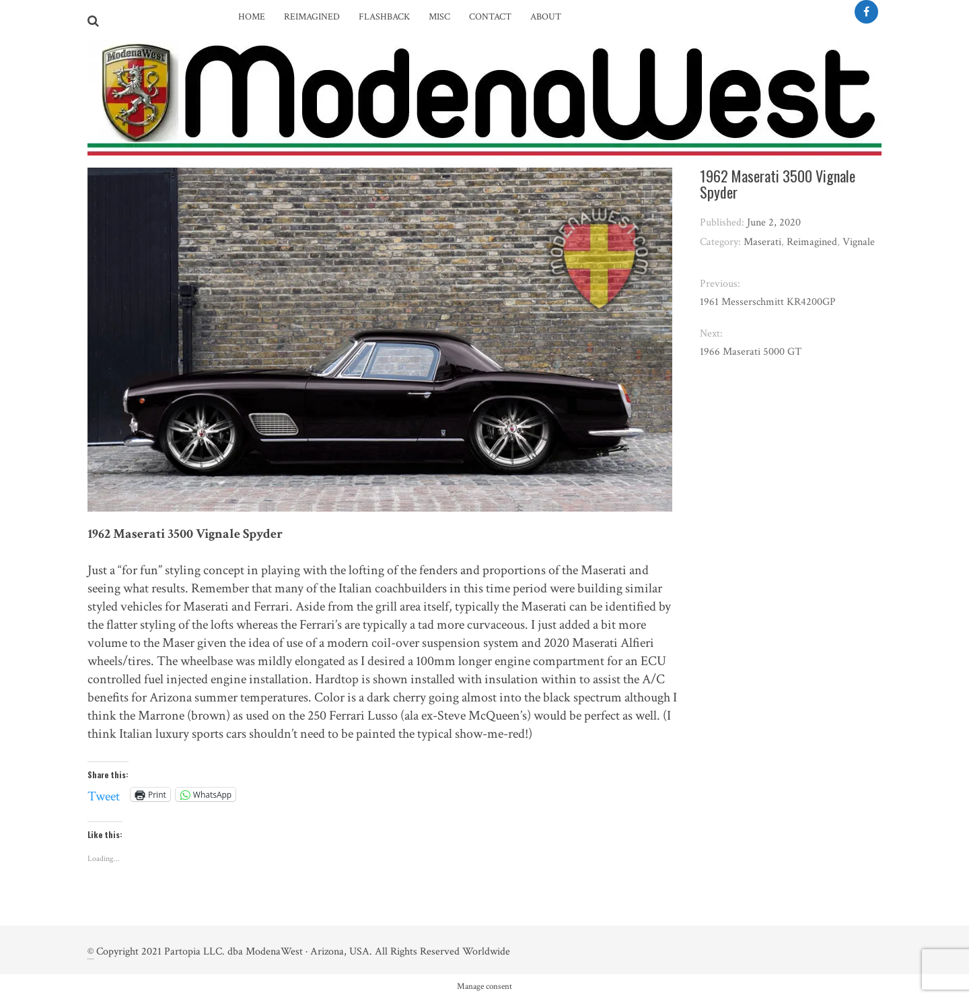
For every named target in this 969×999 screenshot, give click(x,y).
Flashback (384, 17)
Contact (490, 17)
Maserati (762, 242)
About (545, 17)
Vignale (858, 242)
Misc (439, 17)
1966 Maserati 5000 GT (750, 352)
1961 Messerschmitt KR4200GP (768, 302)
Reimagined (312, 17)
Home (251, 17)
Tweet (103, 794)
